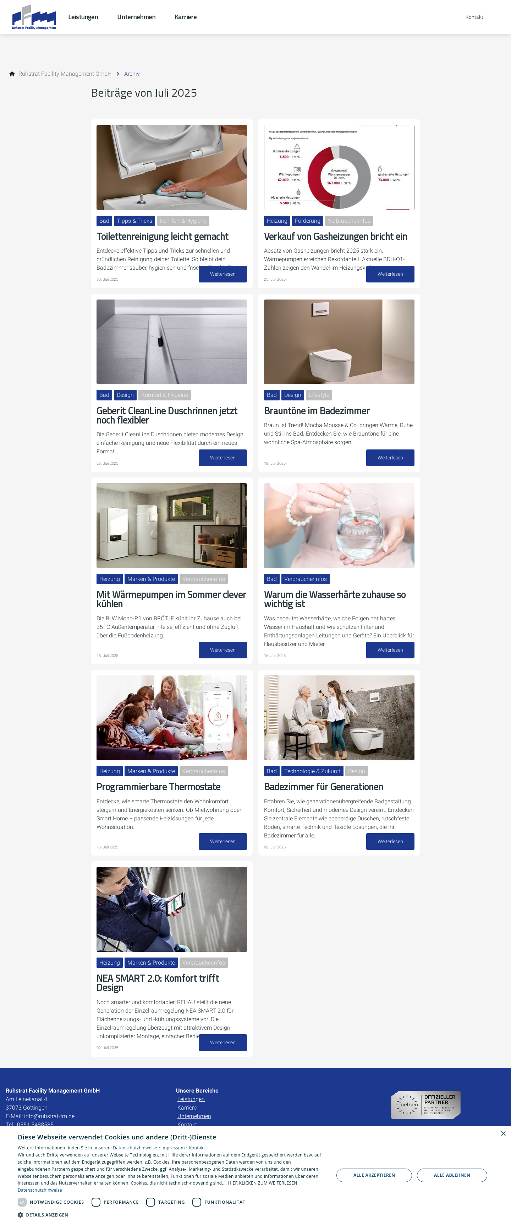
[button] (171, 1214)
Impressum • (175, 1148)
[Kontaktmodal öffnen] (469, 17)
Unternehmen (194, 1097)
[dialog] (255, 1175)
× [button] (503, 1134)
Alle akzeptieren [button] (374, 1175)
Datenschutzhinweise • (137, 1148)
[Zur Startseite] (34, 17)
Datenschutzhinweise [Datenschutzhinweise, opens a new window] (40, 1190)
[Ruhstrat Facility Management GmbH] (64, 74)
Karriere (187, 1089)
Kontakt (187, 1106)
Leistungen (191, 1080)
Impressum (21, 1120)
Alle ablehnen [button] (452, 1175)
